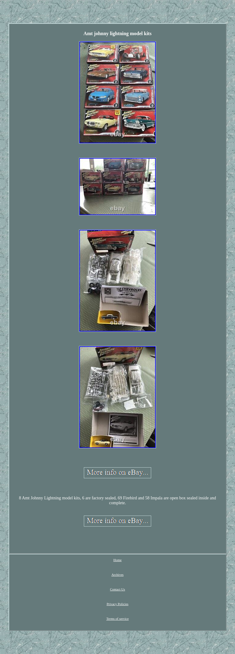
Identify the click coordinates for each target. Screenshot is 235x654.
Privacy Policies (117, 604)
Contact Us (117, 589)
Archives (117, 574)
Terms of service (117, 618)
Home (118, 560)
